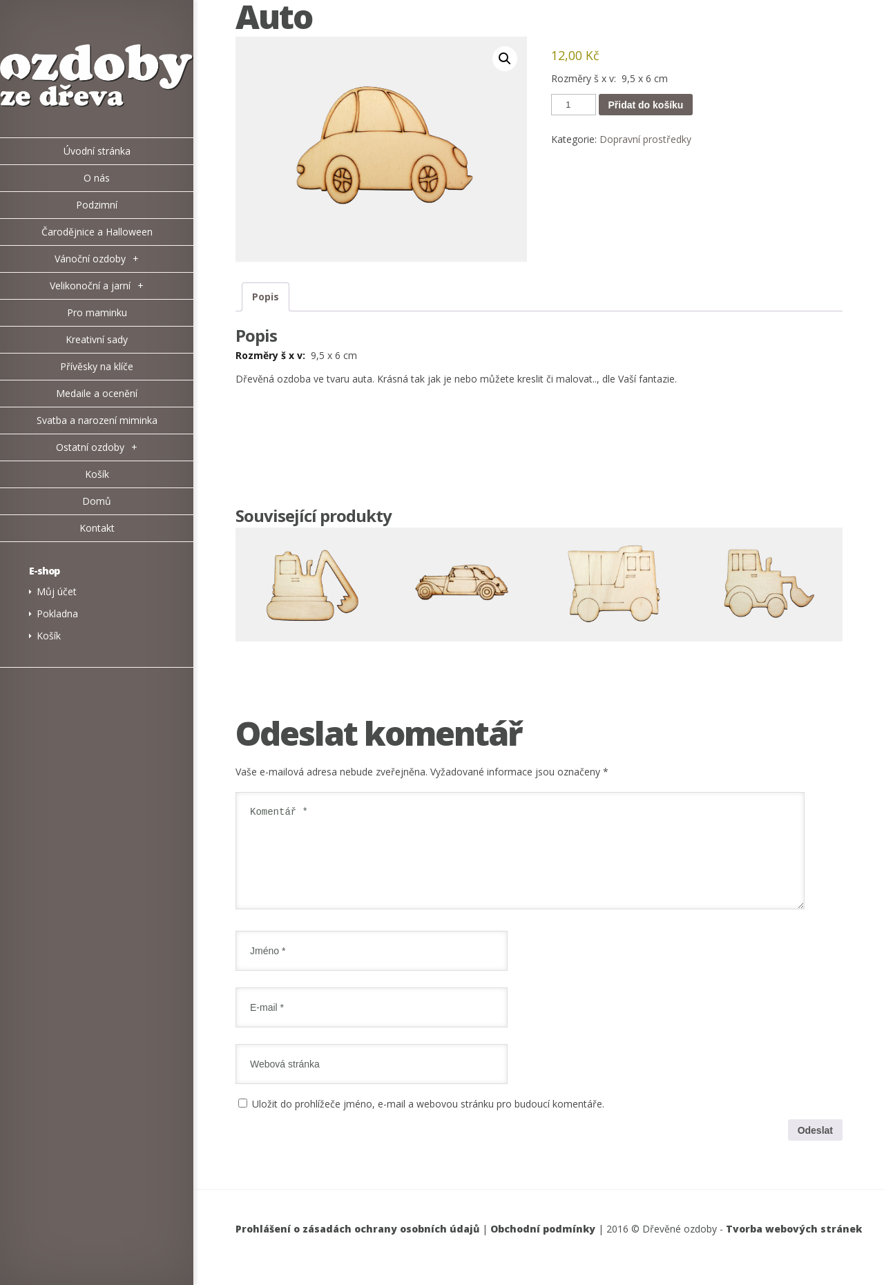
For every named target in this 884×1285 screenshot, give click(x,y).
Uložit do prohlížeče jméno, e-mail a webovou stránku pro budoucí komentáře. (428, 1120)
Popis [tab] (265, 296)
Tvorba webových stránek (794, 1245)
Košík (49, 635)
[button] (504, 58)
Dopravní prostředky (645, 139)
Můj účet (57, 591)
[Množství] (573, 104)
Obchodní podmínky (542, 1245)
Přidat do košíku (646, 104)
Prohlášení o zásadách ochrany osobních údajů (357, 1245)
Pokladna (57, 613)
